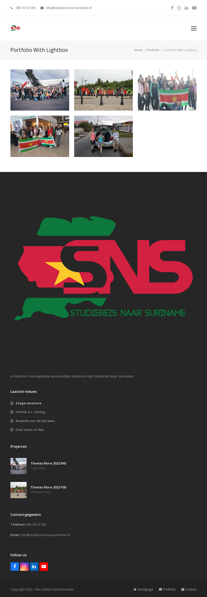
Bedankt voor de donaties (35, 421)
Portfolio (167, 589)
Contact (189, 589)
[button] (194, 28)
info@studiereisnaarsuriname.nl (69, 8)
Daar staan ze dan (30, 429)
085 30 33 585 (25, 8)
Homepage (143, 589)
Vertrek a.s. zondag (30, 412)
